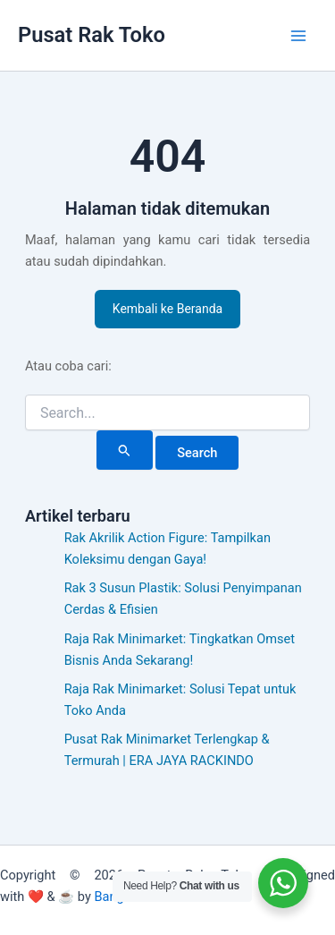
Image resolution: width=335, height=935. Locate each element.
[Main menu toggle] (298, 36)
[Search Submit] (124, 450)
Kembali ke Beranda (167, 309)
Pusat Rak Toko (91, 34)
